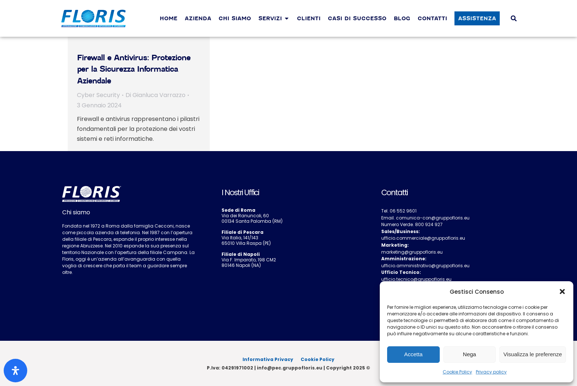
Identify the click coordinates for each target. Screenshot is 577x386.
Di (155, 95)
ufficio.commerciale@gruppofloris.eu (423, 238)
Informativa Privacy (268, 359)
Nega (469, 354)
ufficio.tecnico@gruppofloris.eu (416, 279)
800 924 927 (429, 224)
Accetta (413, 354)
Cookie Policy (457, 372)
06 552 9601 (403, 211)
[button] (562, 291)
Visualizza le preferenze (532, 354)
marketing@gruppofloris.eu (412, 252)
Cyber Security (98, 95)
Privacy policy (491, 372)
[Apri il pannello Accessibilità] (15, 370)
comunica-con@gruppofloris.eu (433, 218)
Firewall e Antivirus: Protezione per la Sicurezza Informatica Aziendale (133, 69)
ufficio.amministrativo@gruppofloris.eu (425, 265)
